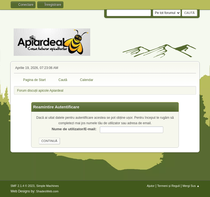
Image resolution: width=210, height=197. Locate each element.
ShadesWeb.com (47, 191)
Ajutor (150, 185)
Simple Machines (47, 185)
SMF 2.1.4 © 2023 (22, 185)
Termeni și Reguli (168, 185)
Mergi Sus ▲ (190, 185)
